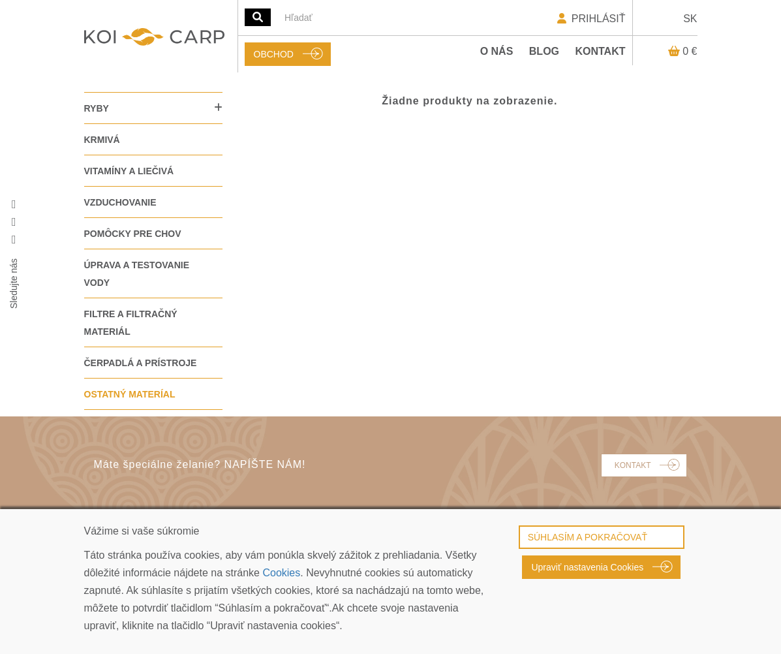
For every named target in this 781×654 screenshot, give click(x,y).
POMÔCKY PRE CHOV (132, 233)
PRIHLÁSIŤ (590, 18)
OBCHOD (274, 54)
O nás (496, 51)
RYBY (96, 108)
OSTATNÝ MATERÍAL (130, 394)
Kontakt (600, 51)
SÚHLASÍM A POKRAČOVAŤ (587, 537)
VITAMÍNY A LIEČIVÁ (129, 171)
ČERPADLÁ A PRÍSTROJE (140, 363)
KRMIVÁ (102, 139)
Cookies (281, 572)
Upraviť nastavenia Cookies (587, 567)
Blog (544, 51)
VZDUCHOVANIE (120, 202)
